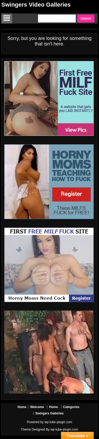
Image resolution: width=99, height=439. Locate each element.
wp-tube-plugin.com (58, 422)
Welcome (37, 407)
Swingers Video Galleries (36, 4)
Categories (71, 407)
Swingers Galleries (49, 413)
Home (21, 407)
